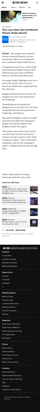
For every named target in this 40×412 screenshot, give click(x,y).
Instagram (5, 283)
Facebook (5, 279)
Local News (6, 26)
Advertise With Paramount (12, 375)
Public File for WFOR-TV (11, 324)
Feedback (5, 386)
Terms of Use (7, 358)
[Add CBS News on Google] (12, 46)
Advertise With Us (8, 307)
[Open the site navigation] (7, 3)
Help (4, 382)
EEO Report (6, 338)
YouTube (5, 276)
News (14, 7)
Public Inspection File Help (12, 331)
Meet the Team (7, 296)
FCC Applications (8, 334)
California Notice (8, 351)
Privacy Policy (7, 348)
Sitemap (5, 314)
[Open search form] (37, 3)
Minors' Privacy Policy (10, 362)
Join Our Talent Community (12, 379)
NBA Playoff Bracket (9, 266)
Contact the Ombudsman (11, 389)
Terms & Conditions (9, 310)
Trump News (6, 255)
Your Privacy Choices (10, 355)
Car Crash (10, 230)
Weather (22, 7)
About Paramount (8, 372)
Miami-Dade (20, 230)
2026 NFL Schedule (9, 263)
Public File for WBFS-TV (11, 327)
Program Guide (7, 300)
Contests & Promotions (10, 303)
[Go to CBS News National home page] (20, 2)
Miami (4, 7)
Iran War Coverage (9, 259)
